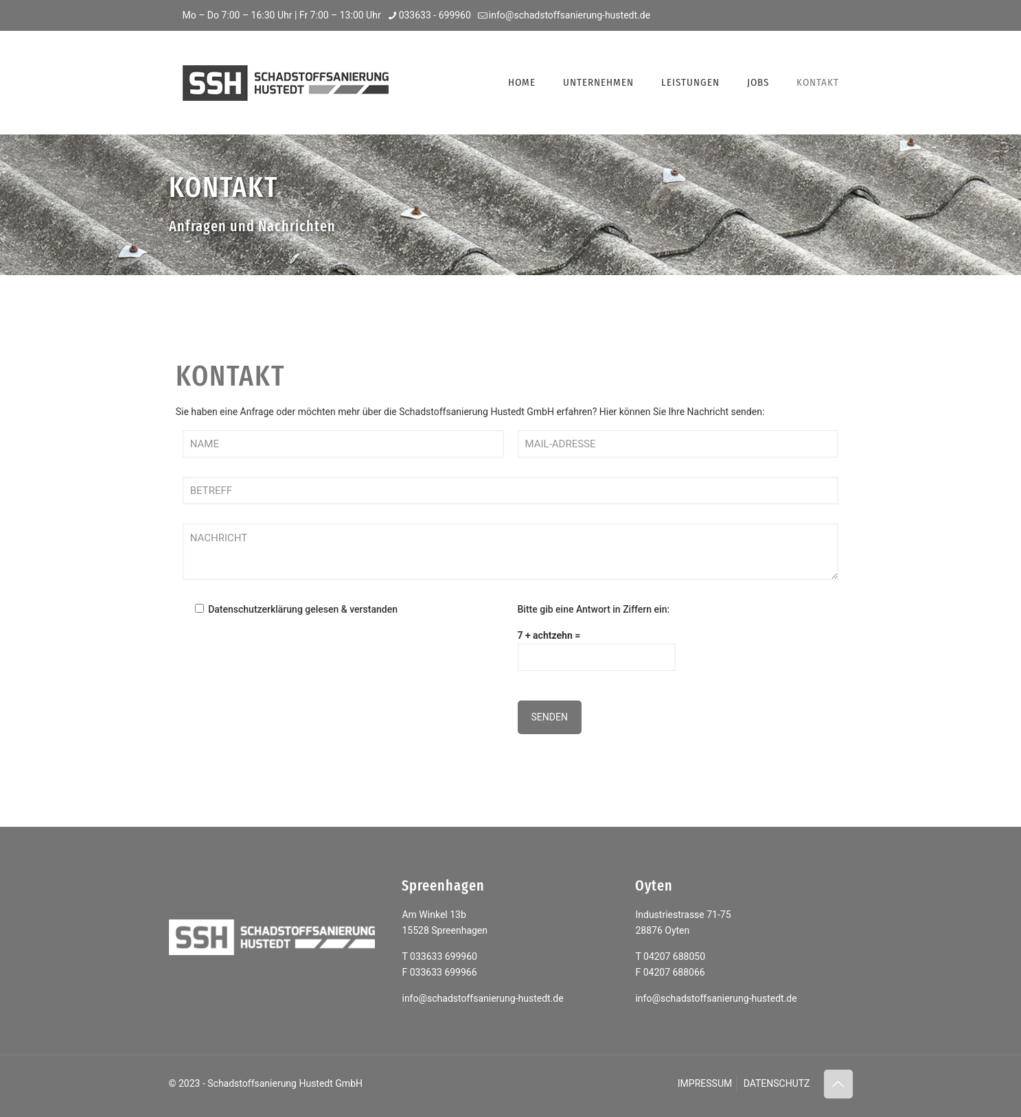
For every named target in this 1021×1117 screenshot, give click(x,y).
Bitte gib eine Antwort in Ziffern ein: (594, 609)
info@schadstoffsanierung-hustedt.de (482, 998)
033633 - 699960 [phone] (435, 15)
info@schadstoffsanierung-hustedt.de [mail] (569, 15)
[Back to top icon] (838, 1084)
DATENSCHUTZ (777, 1083)
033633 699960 (443, 956)
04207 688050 (674, 956)
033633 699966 (443, 972)
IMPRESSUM (705, 1083)
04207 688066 (674, 972)
